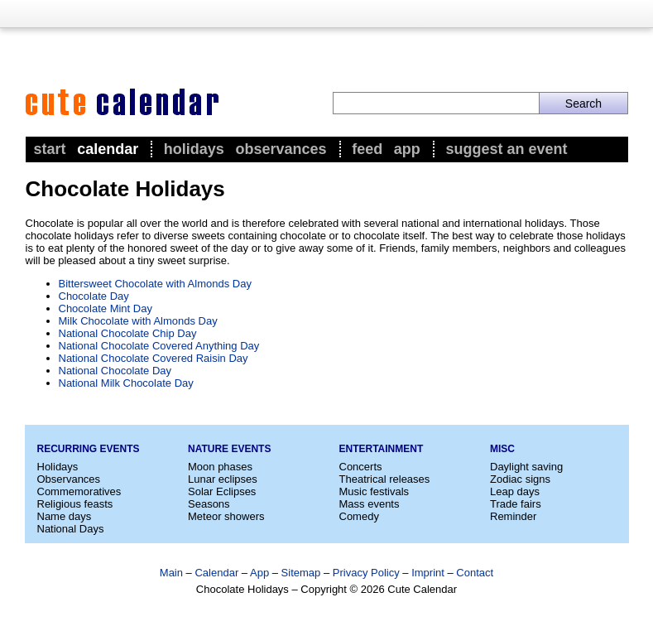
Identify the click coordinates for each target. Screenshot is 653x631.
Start (50, 149)
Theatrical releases (384, 479)
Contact (474, 572)
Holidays (194, 149)
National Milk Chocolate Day (126, 383)
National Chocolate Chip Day (128, 333)
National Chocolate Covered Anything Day (159, 346)
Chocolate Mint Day (105, 308)
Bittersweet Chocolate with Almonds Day (155, 283)
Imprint (427, 572)
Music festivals (374, 491)
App (407, 149)
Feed (367, 149)
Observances (280, 149)
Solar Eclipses (222, 491)
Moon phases (220, 466)
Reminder (513, 516)
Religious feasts (75, 504)
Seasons (209, 504)
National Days (70, 529)
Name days (64, 516)
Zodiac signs (520, 479)
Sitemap (301, 572)
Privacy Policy (366, 572)
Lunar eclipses (222, 479)
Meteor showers (226, 516)
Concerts (360, 466)
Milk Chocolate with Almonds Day (138, 321)
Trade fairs (515, 504)
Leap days (515, 491)
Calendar (107, 149)
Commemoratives (79, 491)
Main (171, 572)
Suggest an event (506, 149)
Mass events (369, 504)
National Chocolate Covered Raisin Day (153, 358)
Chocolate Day (94, 296)
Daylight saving (526, 466)
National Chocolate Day (115, 370)
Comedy (359, 516)
